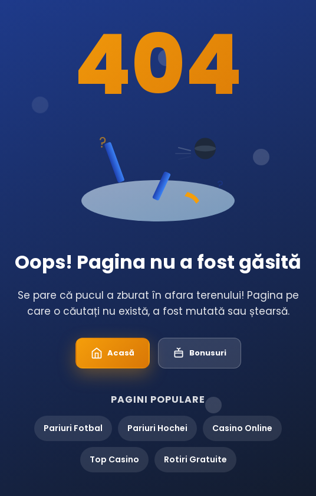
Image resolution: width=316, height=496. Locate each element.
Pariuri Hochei (157, 428)
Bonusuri (199, 353)
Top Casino (114, 459)
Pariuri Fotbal (73, 428)
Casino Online (242, 428)
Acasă (112, 353)
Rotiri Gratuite (195, 459)
